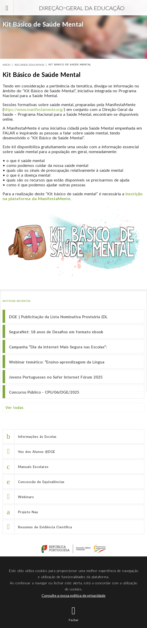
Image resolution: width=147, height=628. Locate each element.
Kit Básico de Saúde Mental (69, 64)
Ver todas (14, 407)
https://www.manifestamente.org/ (34, 109)
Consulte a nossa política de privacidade (73, 595)
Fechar (74, 620)
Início (6, 64)
